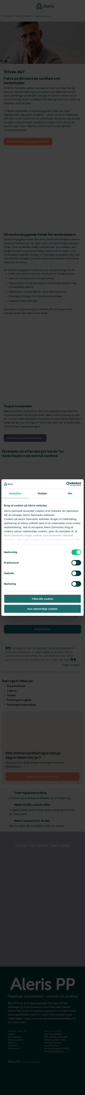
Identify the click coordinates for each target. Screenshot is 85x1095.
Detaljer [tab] (42, 493)
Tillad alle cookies (42, 598)
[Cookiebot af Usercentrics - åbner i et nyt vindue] (66, 484)
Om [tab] (70, 493)
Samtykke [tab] (15, 493)
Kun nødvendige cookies (42, 608)
